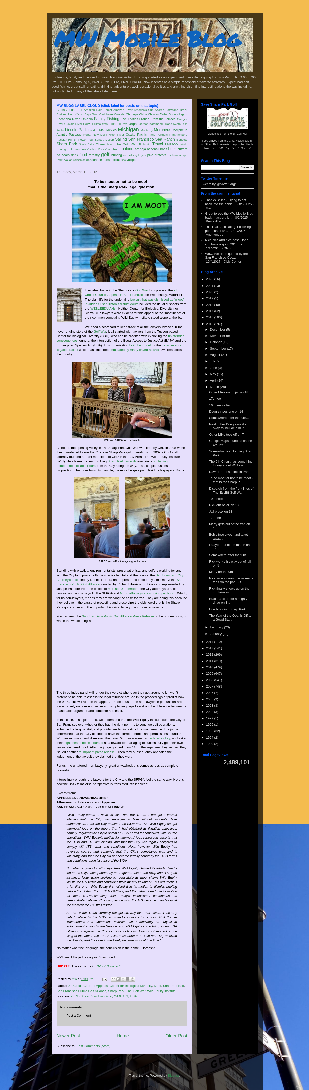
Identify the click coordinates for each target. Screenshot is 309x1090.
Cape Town (91, 114)
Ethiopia (87, 119)
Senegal (181, 139)
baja (143, 149)
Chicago (132, 114)
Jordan (143, 123)
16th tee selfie (219, 405)
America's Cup (144, 109)
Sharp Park (67, 144)
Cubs (163, 114)
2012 (210, 654)
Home (123, 1035)
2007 (210, 686)
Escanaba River (68, 119)
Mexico (111, 130)
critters (182, 149)
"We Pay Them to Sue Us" (235, 148)
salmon (77, 160)
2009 (210, 673)
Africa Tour (74, 110)
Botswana (171, 109)
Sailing (121, 139)
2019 (210, 298)
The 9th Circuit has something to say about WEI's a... (231, 463)
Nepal (87, 134)
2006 (210, 693)
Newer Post (68, 1035)
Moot (157, 986)
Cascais (119, 114)
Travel (157, 144)
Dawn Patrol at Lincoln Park (229, 472)
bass (163, 149)
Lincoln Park (76, 130)
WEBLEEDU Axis (102, 308)
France (144, 119)
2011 (210, 661)
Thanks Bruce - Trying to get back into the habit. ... (225, 202)
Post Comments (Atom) (93, 1046)
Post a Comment (79, 1015)
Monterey (147, 130)
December (218, 329)
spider (86, 160)
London (93, 130)
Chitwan (153, 114)
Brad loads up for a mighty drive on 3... (228, 601)
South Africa (86, 144)
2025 (210, 279)
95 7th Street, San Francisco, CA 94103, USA (104, 996)
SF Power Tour (83, 139)
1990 (210, 744)
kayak (142, 155)
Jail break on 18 (220, 511)
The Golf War (126, 144)
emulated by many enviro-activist (135, 350)
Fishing (113, 119)
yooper (131, 160)
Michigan (128, 129)
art (137, 149)
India (112, 124)
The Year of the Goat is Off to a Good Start (230, 617)
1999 (210, 718)
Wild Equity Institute (161, 991)
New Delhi (100, 134)
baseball (153, 149)
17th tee (215, 398)
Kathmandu (156, 123)
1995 (210, 731)
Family (99, 119)
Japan (133, 124)
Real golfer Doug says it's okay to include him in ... (228, 426)
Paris (151, 134)
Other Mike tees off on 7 (226, 434)
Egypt (183, 114)
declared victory (159, 738)
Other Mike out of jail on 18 (228, 392)
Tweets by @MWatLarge (219, 184)
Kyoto (177, 123)
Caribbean (106, 114)
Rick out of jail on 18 (224, 505)
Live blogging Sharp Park (227, 609)
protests (160, 155)
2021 (210, 286)
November (218, 336)
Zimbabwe (112, 149)
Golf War (141, 290)
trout (116, 160)
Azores (159, 109)
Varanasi (80, 149)
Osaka (130, 134)
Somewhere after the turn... (229, 418)
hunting (116, 155)
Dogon (173, 114)
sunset (107, 160)
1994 (210, 737)
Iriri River (122, 123)
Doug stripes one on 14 (226, 411)
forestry (94, 155)
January (216, 634)
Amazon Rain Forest (98, 109)
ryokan (68, 160)
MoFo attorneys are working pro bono (147, 593)
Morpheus (162, 130)
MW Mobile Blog (147, 38)
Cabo (79, 114)
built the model (140, 345)
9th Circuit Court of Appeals (88, 986)
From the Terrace (163, 119)
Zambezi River (95, 149)
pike (150, 155)
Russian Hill (64, 139)
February (217, 627)
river (60, 160)
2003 (210, 705)
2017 (210, 311)
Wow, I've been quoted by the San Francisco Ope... (226, 256)
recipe (183, 155)
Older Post (176, 1035)
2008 (210, 680)
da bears (63, 155)
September (218, 348)
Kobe (168, 123)
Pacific (142, 134)
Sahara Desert (104, 139)
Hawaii (88, 124)
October (216, 342)
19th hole (216, 499)
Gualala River (73, 123)
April (213, 380)
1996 (210, 724)
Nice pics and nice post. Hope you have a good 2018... (226, 242)
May (213, 374)
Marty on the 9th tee (223, 572)
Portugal (162, 134)
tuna (123, 160)
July (213, 361)
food (83, 155)
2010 (210, 667)
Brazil (183, 109)
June (214, 368)
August (215, 355)
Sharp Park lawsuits (122, 461)
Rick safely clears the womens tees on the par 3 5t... (231, 580)
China (143, 114)
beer (172, 149)
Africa (61, 110)
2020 (210, 292)
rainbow (173, 155)
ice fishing (130, 155)
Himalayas (101, 123)
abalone (126, 149)
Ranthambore (178, 134)
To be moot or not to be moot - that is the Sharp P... (231, 480)
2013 (210, 648)
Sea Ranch (165, 139)
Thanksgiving (104, 144)
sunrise (96, 160)
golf (105, 154)
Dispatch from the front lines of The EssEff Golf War (231, 490)
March (215, 387)
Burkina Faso (65, 114)
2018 (210, 305)
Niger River (116, 134)
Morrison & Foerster (122, 589)
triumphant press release (97, 752)
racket (73, 350)
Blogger (173, 1075)
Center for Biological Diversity (131, 986)
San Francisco (141, 139)
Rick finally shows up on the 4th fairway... (229, 590)
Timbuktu (145, 144)
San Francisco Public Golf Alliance (81, 991)
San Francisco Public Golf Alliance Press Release (118, 616)
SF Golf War (240, 133)
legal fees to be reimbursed (83, 743)
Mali (102, 130)
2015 (210, 324)
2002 (210, 712)
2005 (210, 699)
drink (74, 155)
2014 (210, 642)
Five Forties (129, 119)
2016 (210, 317)
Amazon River (123, 109)
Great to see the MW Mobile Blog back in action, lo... (229, 215)
